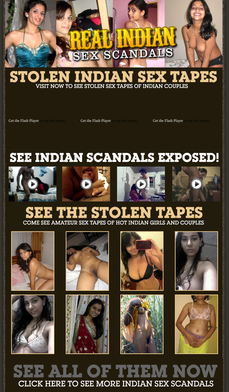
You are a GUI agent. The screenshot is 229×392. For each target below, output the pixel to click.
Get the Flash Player (24, 121)
